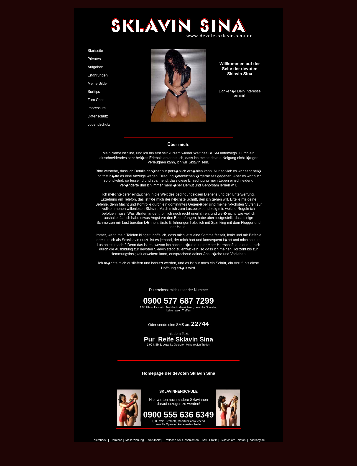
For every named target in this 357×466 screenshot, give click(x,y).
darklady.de (257, 440)
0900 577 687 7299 (178, 301)
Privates (94, 59)
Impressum (97, 108)
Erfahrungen (98, 75)
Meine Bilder (98, 83)
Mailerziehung (134, 440)
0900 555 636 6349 (178, 414)
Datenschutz (98, 116)
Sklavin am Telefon (233, 440)
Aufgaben (95, 67)
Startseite (95, 51)
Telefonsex (99, 440)
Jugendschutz (99, 124)
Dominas (116, 440)
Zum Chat (96, 100)
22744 (200, 323)
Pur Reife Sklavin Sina (178, 339)
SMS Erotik (209, 440)
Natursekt (154, 440)
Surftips (94, 92)
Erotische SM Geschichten (181, 440)
